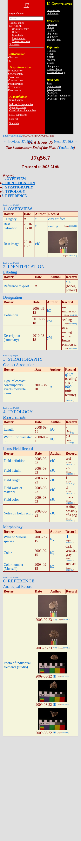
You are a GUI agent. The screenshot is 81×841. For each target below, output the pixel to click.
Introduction (16, 100)
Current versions (21, 41)
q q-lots (51, 30)
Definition (11, 315)
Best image (11, 244)
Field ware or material (13, 490)
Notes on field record (18, 513)
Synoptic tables (17, 107)
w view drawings (56, 72)
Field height (12, 470)
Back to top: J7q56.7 (11, 205)
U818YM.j (73, 226)
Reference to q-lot (16, 286)
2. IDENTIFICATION (18, 183)
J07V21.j (66, 620)
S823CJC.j (69, 401)
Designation (12, 297)
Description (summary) (12, 338)
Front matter (18, 38)
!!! (54, 676)
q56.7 (69, 375)
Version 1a (66, 148)
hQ (49, 311)
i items (50, 27)
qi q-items (52, 33)
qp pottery (52, 36)
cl (66, 537)
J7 (10, 60)
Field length (12, 480)
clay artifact (56, 219)
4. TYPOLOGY (13, 191)
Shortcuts (14, 44)
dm (55, 620)
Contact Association (18, 365)
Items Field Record (18, 448)
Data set (13, 119)
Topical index (16, 22)
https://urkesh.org (12, 135)
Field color (11, 499)
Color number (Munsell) (13, 567)
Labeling (10, 272)
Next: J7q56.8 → (66, 142)
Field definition (14, 461)
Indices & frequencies (21, 104)
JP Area (16, 32)
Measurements (14, 417)
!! (36, 219)
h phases (51, 50)
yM (49, 321)
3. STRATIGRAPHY (17, 187)
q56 (68, 282)
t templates (52, 66)
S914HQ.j (73, 315)
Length (9, 429)
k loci (50, 53)
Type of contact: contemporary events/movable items (15, 387)
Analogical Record (17, 586)
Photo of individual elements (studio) (17, 665)
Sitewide (14, 123)
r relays (51, 59)
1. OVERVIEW (14, 179)
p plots (50, 56)
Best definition (10, 226)
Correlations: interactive (22, 110)
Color (8, 553)
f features (52, 24)
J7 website (17, 35)
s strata (50, 63)
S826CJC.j (70, 464)
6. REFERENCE (14, 196)
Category (10, 219)
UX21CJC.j (73, 256)
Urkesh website (20, 29)
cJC (37, 244)
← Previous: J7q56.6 (18, 142)
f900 (68, 387)
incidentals (52, 13)
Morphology (13, 527)
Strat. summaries (18, 114)
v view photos (54, 69)
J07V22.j (65, 676)
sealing (53, 226)
